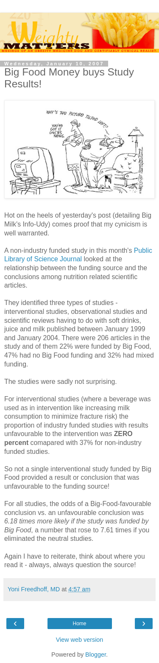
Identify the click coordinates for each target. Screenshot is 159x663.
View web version (79, 639)
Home (79, 624)
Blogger (95, 654)
